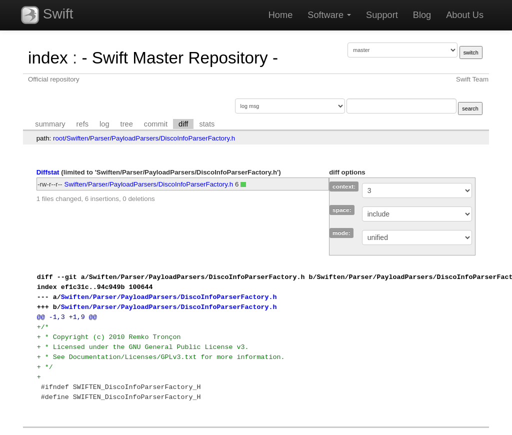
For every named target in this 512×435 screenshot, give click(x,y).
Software (329, 15)
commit (156, 124)
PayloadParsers (135, 138)
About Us (465, 15)
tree (126, 124)
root (58, 138)
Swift (47, 15)
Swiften (77, 138)
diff (183, 124)
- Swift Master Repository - (180, 57)
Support (382, 15)
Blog (422, 15)
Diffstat (48, 172)
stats (206, 124)
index (48, 57)
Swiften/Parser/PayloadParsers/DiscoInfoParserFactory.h (149, 184)
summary (50, 124)
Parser (100, 138)
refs (82, 124)
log (105, 124)
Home (280, 15)
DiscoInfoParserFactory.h (197, 138)
